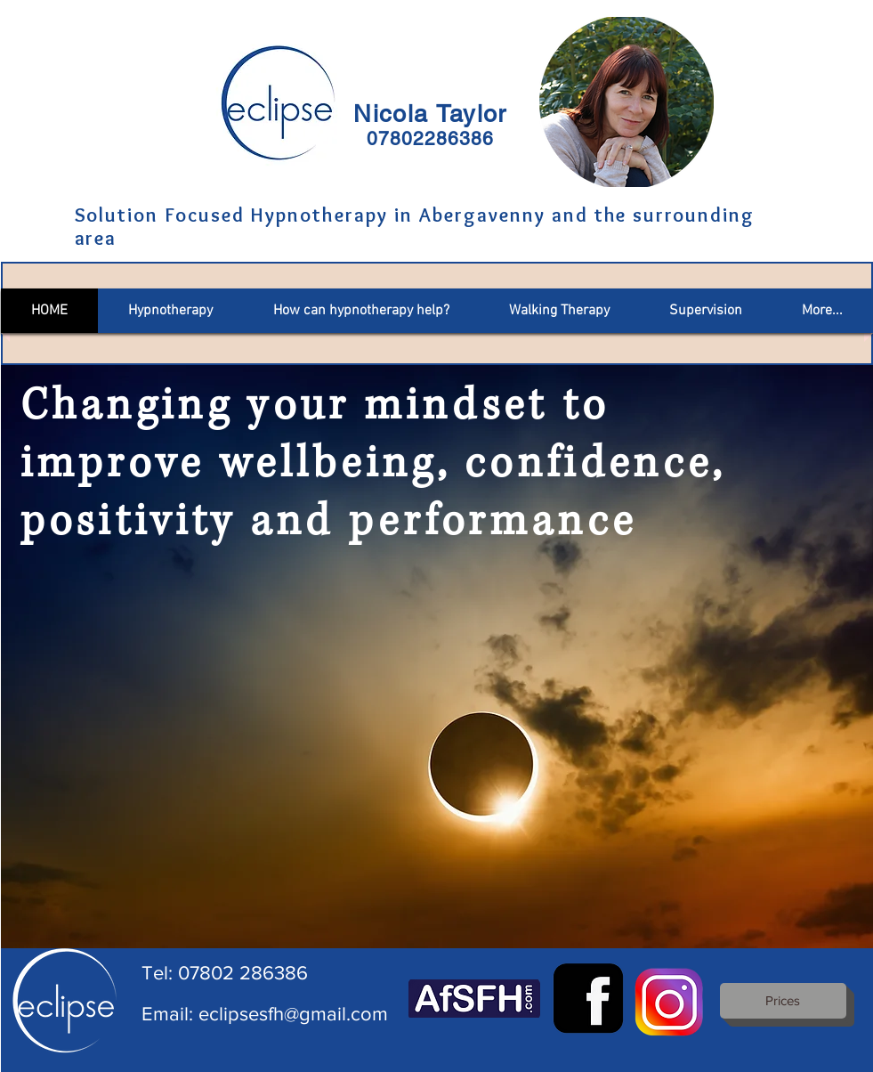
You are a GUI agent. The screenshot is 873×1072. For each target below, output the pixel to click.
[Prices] (783, 1001)
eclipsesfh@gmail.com (293, 1013)
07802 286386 (243, 972)
